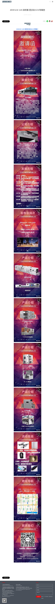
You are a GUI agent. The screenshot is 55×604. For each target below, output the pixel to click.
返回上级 (6, 21)
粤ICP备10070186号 (4, 596)
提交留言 (38, 596)
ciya (9, 596)
